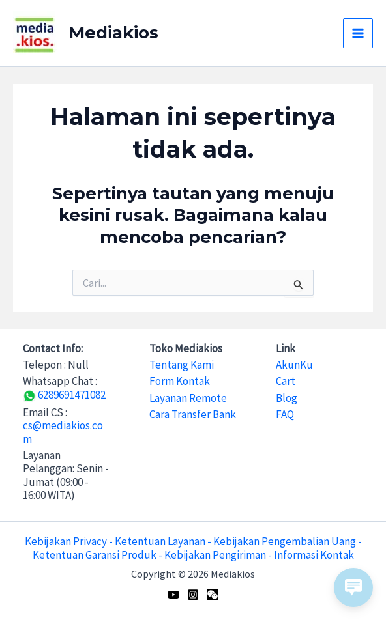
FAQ (285, 414)
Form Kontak (179, 381)
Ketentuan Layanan (160, 541)
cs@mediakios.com (63, 431)
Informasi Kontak (314, 555)
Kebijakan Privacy (66, 541)
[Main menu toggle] (358, 33)
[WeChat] (212, 594)
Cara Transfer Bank (192, 414)
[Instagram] (193, 594)
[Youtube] (173, 594)
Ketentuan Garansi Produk (94, 555)
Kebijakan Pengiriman (215, 555)
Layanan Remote (188, 398)
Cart (285, 381)
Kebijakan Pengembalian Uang (284, 541)
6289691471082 (64, 395)
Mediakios (113, 32)
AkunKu (294, 365)
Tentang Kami (181, 365)
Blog (286, 398)
